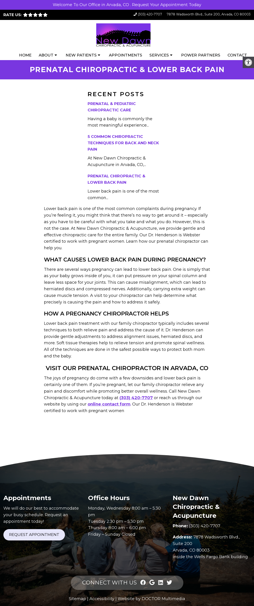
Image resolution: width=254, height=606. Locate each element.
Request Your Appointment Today (166, 4)
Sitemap (77, 598)
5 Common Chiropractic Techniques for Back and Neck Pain (123, 143)
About (46, 55)
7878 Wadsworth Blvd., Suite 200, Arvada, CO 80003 (209, 14)
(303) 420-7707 (150, 14)
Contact (237, 55)
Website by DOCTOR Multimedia (151, 598)
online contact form (109, 404)
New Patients (81, 55)
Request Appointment (34, 534)
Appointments (125, 55)
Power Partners (200, 55)
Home (25, 55)
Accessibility (101, 598)
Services (159, 55)
